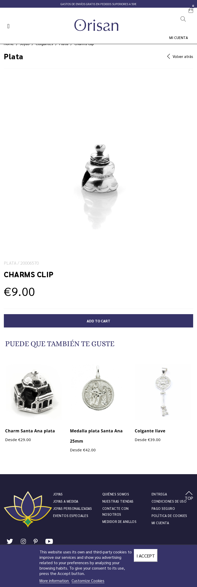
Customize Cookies (88, 580)
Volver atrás (180, 56)
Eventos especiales (70, 515)
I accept (145, 555)
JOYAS (58, 494)
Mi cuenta (178, 37)
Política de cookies (169, 515)
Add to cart (98, 321)
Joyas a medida (65, 501)
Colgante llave (150, 431)
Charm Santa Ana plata (30, 431)
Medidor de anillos (119, 521)
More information (55, 580)
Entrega (159, 494)
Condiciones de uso (169, 501)
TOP (189, 496)
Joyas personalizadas (72, 508)
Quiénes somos (115, 494)
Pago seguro (163, 508)
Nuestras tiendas (117, 501)
